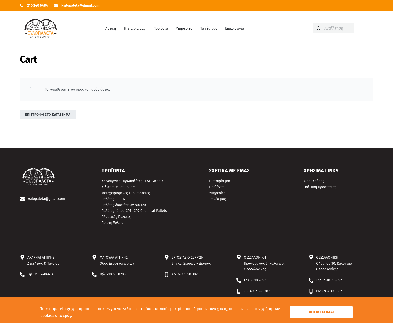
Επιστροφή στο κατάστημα (48, 114)
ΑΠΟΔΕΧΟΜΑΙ (321, 312)
